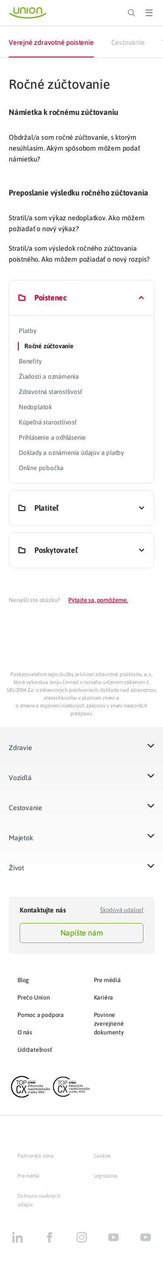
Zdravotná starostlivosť (50, 391)
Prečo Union (33, 997)
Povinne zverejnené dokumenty (109, 1023)
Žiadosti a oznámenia (49, 376)
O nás (24, 1032)
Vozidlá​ (20, 777)
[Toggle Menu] (149, 13)
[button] (81, 753)
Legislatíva (106, 1176)
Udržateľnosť (34, 1049)
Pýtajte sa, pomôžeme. (98, 599)
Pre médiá (107, 980)
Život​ (16, 868)
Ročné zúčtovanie (48, 346)
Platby (28, 330)
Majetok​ (21, 838)
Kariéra (103, 997)
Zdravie (20, 747)
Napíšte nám (81, 932)
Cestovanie (128, 42)
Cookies (102, 1156)
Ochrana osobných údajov (38, 1200)
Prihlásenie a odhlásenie (52, 437)
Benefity (30, 361)
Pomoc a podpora (40, 1014)
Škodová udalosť (121, 909)
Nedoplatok (35, 407)
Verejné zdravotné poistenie (51, 42)
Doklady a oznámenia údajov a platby (71, 452)
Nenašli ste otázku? (34, 599)
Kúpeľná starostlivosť (48, 422)
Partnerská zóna (35, 1156)
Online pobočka (41, 467)
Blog (23, 980)
